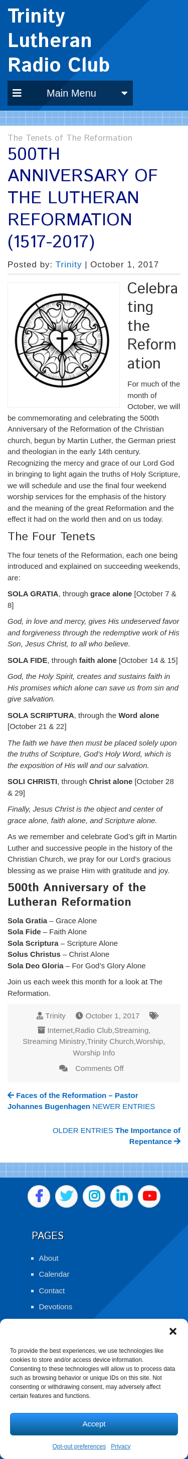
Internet (60, 1030)
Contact (52, 1290)
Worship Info (94, 1052)
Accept (94, 1423)
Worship (149, 1041)
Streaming (131, 1030)
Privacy (120, 1446)
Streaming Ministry (54, 1041)
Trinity (69, 264)
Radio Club (93, 1030)
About (49, 1258)
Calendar (54, 1274)
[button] (173, 1331)
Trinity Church (110, 1041)
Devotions (56, 1306)
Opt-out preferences (79, 1446)
